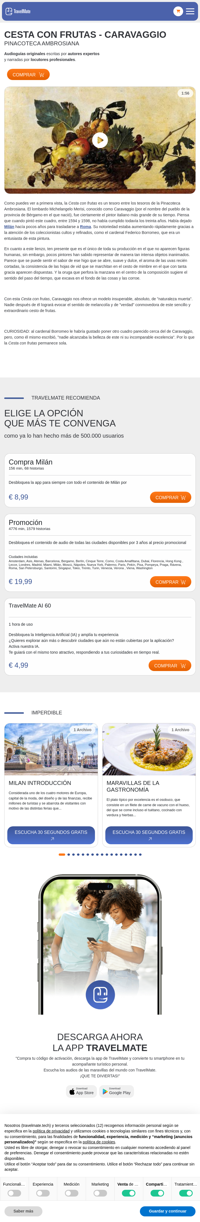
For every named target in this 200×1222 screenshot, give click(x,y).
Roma (85, 226)
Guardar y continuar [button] (168, 1211)
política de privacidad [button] (51, 1131)
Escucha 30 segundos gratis (51, 836)
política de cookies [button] (99, 1142)
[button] (62, 854)
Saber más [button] (23, 1211)
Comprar (28, 74)
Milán (9, 226)
